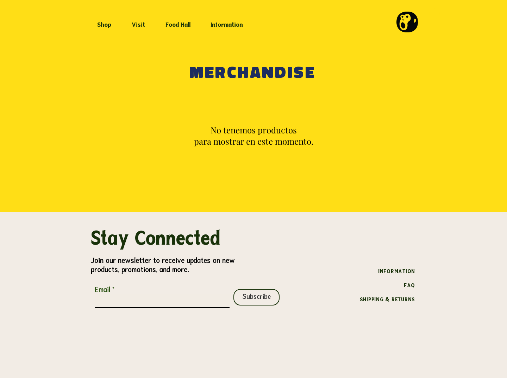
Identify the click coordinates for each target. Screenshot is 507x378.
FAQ (409, 286)
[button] (142, 22)
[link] (434, 13)
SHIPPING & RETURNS (387, 300)
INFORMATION (396, 272)
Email (102, 290)
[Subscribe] (256, 297)
